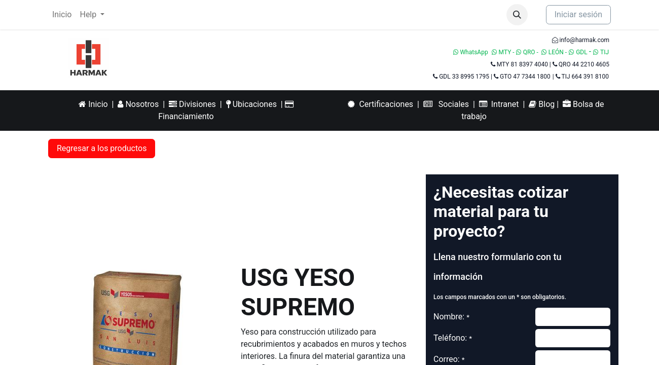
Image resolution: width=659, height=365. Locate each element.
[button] (517, 14)
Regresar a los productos (102, 148)
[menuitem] (62, 15)
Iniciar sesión (578, 14)
